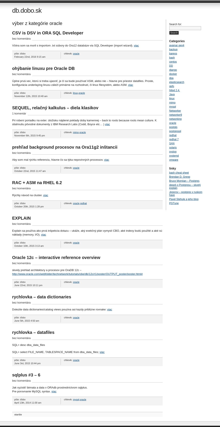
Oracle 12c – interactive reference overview (56, 257)
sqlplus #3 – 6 (26, 375)
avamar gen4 (176, 45)
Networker (175, 110)
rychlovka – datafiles (33, 332)
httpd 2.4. (174, 90)
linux (75, 93)
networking (175, 118)
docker (173, 74)
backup (173, 49)
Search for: (175, 24)
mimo (76, 132)
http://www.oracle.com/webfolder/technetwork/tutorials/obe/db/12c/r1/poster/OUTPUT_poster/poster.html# (77, 274)
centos (173, 61)
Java (172, 94)
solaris (173, 147)
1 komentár (19, 113)
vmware (173, 159)
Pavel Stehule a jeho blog (184, 199)
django (173, 69)
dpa (171, 78)
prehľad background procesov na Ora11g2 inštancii (65, 147)
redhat (83, 203)
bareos (173, 53)
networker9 (175, 114)
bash (172, 57)
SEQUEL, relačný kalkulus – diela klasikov (55, 107)
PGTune (174, 203)
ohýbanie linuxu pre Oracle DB (43, 68)
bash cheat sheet (179, 172)
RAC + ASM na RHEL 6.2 (37, 182)
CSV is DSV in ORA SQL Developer (47, 33)
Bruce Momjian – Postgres (184, 180)
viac (136, 45)
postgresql (175, 131)
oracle (76, 53)
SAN (172, 143)
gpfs (171, 86)
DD (171, 65)
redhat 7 (174, 139)
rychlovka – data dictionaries (41, 296)
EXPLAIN (21, 218)
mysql (76, 399)
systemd (174, 155)
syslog (173, 151)
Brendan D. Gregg (179, 176)
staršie (18, 414)
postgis (173, 127)
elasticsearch (176, 82)
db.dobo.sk (27, 10)
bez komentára (21, 38)
